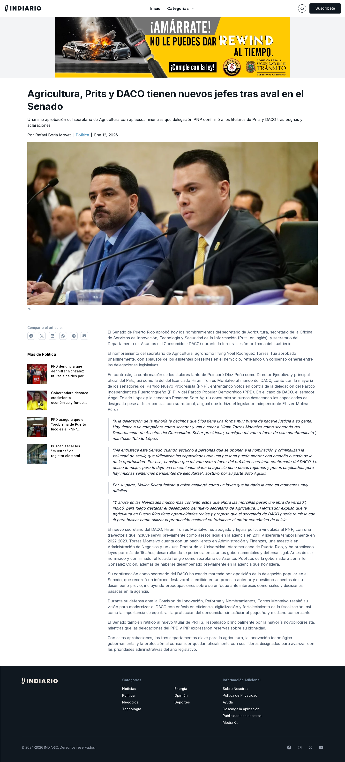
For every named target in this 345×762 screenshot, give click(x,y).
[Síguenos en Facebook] (289, 747)
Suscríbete (325, 8)
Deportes (182, 702)
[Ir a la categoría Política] (82, 135)
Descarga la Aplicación (241, 709)
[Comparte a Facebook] (31, 336)
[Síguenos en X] (310, 747)
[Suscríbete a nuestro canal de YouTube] (321, 747)
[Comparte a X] (42, 336)
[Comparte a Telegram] (74, 336)
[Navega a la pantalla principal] (60, 8)
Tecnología (131, 709)
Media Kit (230, 722)
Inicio (155, 8)
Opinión (181, 695)
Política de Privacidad (240, 695)
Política (128, 695)
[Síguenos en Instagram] (299, 747)
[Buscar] (302, 8)
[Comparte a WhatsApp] (63, 336)
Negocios (130, 702)
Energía (180, 689)
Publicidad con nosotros (242, 716)
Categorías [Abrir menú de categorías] (181, 8)
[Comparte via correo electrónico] (84, 336)
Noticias (129, 689)
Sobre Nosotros (235, 689)
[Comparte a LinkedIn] (52, 336)
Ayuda (228, 702)
